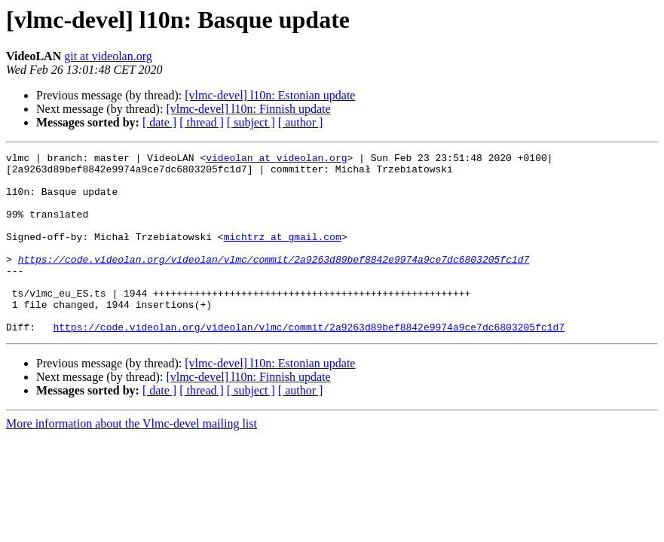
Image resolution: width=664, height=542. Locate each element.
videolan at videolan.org (276, 159)
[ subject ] (251, 122)
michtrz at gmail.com (282, 254)
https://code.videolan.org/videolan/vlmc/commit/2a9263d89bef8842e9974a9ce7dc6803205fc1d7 (274, 281)
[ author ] (300, 122)
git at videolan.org (108, 56)
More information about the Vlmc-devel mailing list (131, 459)
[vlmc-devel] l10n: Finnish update (248, 108)
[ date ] (159, 122)
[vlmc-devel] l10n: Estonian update (270, 95)
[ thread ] (201, 122)
